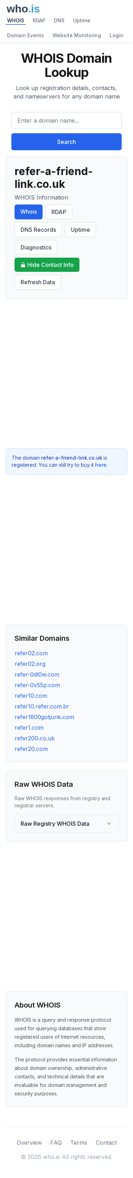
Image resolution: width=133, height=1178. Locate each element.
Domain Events (25, 35)
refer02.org (30, 663)
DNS (59, 20)
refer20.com (31, 748)
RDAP (39, 20)
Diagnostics (36, 247)
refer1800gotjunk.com (44, 716)
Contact (106, 1142)
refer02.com (31, 653)
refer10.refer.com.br (42, 706)
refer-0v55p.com (37, 685)
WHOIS (15, 20)
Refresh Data (38, 282)
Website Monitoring (76, 35)
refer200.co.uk (35, 738)
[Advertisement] (66, 373)
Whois (28, 211)
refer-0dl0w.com (37, 674)
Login (116, 35)
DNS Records (38, 229)
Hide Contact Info (47, 264)
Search (66, 141)
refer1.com (29, 727)
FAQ (56, 1142)
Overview (29, 1142)
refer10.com (31, 695)
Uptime (81, 20)
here (100, 465)
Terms (78, 1142)
